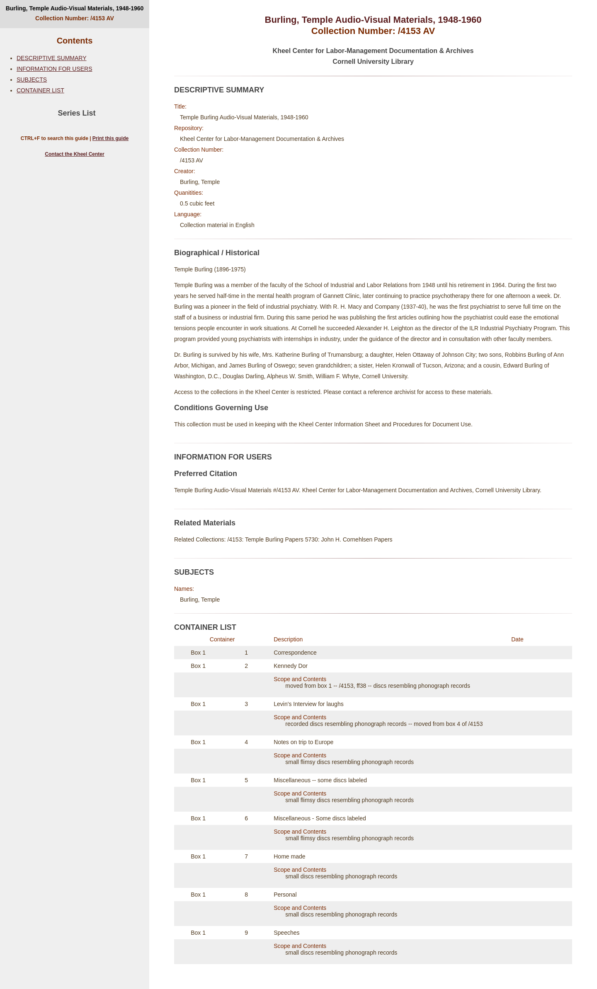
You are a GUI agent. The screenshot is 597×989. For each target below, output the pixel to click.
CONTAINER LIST (40, 90)
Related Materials (204, 523)
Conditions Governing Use (221, 408)
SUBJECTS (32, 79)
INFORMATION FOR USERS (54, 68)
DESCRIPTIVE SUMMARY (52, 58)
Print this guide (110, 138)
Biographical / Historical (217, 253)
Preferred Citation (205, 473)
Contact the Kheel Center (74, 154)
